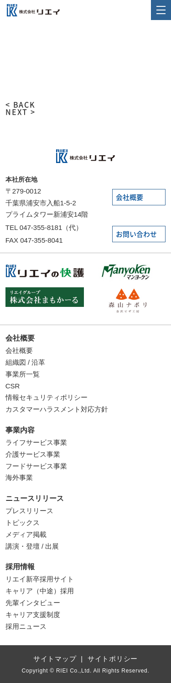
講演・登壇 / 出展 (32, 546)
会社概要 (129, 197)
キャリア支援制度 (32, 614)
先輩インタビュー (32, 603)
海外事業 (19, 477)
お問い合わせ (136, 234)
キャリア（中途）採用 (39, 591)
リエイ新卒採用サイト (39, 579)
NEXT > (20, 112)
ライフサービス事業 (36, 442)
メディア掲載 (26, 534)
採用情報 (20, 567)
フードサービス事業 (36, 466)
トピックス (22, 522)
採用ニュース (26, 626)
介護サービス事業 (32, 454)
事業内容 (20, 430)
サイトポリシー (113, 659)
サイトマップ (55, 659)
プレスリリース (29, 511)
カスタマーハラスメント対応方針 (56, 409)
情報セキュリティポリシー (46, 397)
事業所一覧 (22, 374)
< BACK (20, 104)
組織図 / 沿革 (25, 362)
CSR (12, 386)
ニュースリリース (34, 498)
